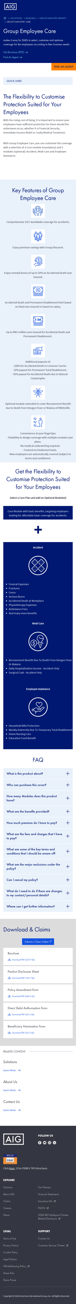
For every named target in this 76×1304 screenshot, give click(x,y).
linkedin (54, 1142)
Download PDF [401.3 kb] (23, 1014)
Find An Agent (10, 57)
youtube (44, 1142)
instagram (49, 1142)
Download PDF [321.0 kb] (23, 1032)
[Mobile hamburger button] (68, 6)
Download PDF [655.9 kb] (23, 959)
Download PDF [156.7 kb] (23, 978)
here (13, 1168)
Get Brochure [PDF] (13, 52)
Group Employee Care (29, 31)
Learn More (9, 1070)
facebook (39, 1142)
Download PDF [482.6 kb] (23, 996)
